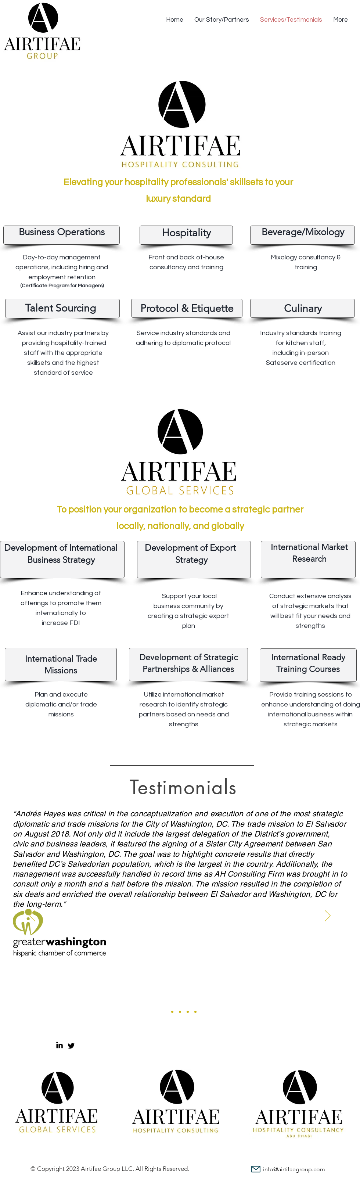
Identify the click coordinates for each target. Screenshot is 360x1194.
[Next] (328, 916)
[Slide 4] (188, 1012)
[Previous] (32, 916)
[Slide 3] (180, 1012)
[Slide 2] (172, 1012)
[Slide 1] (164, 1012)
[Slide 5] (195, 1012)
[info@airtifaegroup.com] (285, 1169)
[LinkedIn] (59, 1046)
